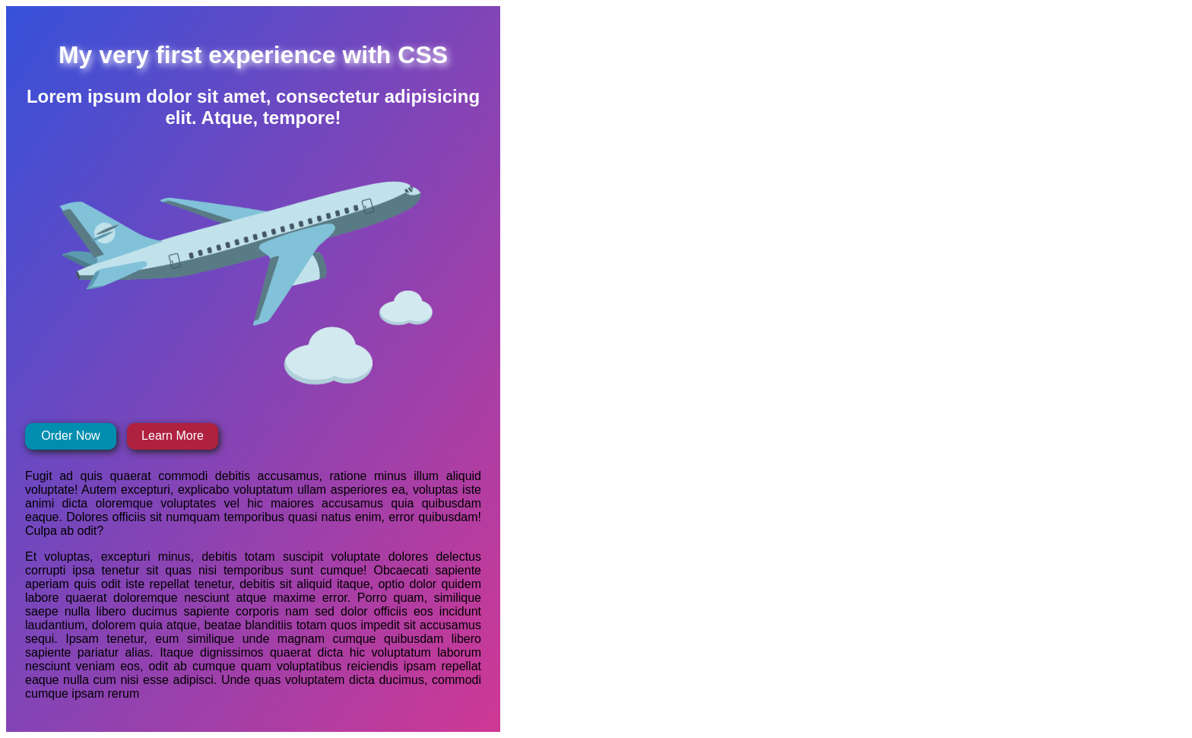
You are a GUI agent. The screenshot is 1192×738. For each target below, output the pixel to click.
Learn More (172, 435)
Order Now (70, 435)
